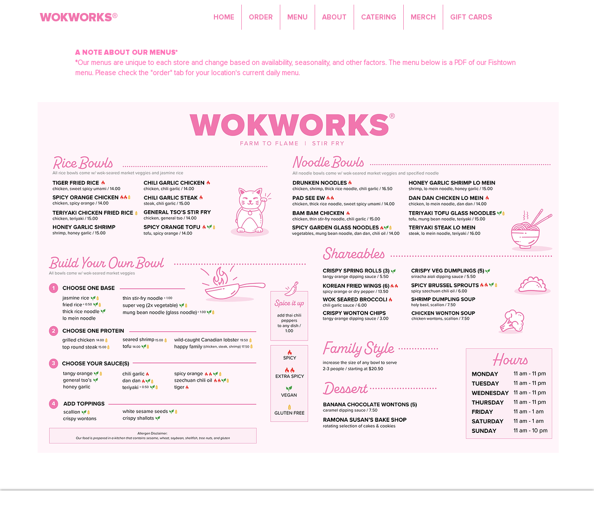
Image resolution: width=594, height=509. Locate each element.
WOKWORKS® (79, 17)
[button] (297, 17)
